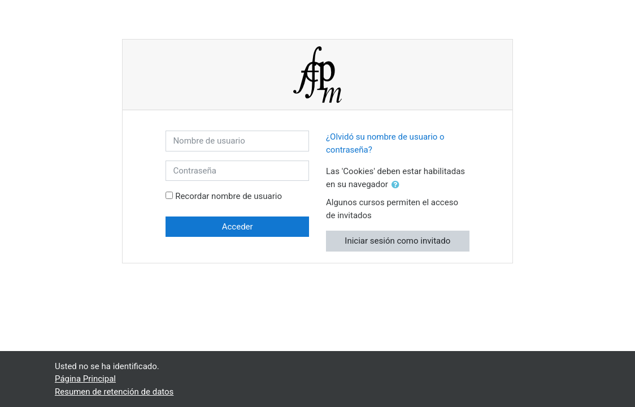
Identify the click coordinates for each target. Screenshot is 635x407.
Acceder (237, 227)
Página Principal (85, 379)
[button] (397, 185)
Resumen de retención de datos (114, 392)
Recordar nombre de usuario (228, 196)
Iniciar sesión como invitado (397, 241)
